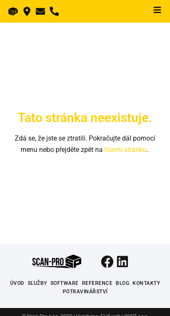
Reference (97, 283)
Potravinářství (85, 292)
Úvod (17, 283)
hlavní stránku (125, 150)
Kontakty (146, 283)
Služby (37, 283)
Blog (122, 283)
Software (64, 283)
